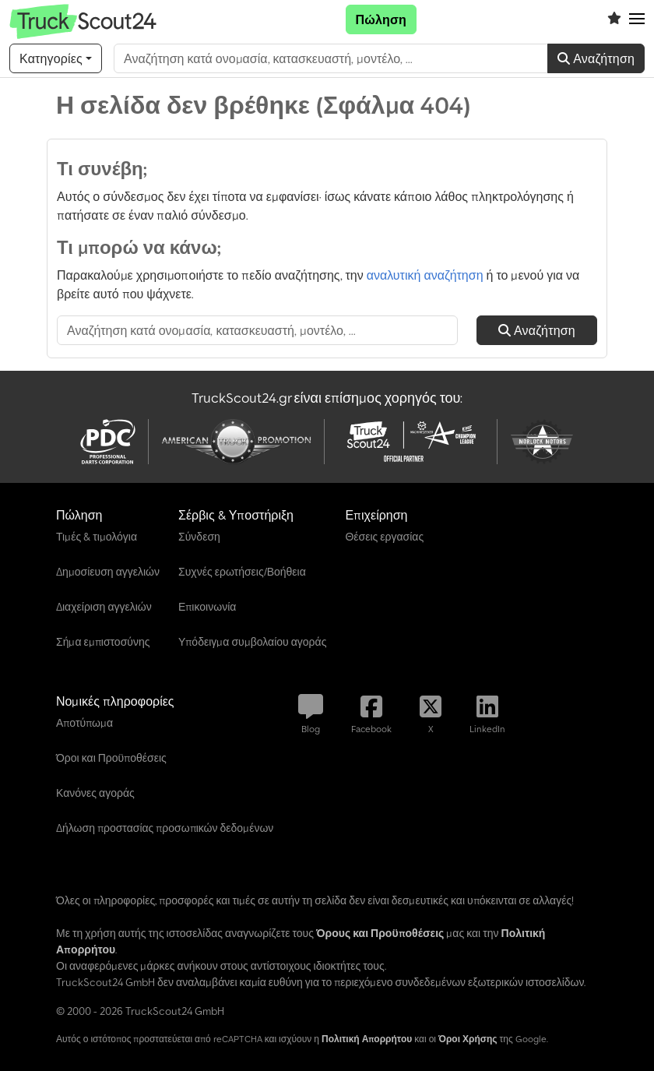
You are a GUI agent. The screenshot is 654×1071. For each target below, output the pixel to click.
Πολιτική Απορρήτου (367, 1039)
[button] (637, 19)
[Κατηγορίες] (55, 58)
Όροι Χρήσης (468, 1039)
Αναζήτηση (596, 58)
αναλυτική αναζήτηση (425, 275)
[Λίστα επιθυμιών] (614, 19)
